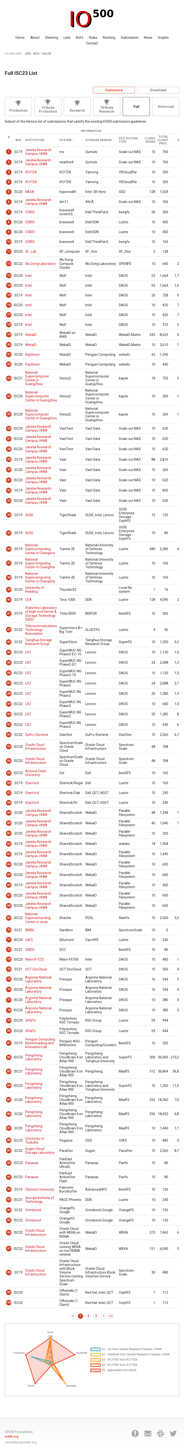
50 (9, 714)
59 (9, 812)
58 (9, 802)
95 (9, 1220)
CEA (28, 600)
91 (9, 1177)
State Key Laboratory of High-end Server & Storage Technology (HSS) (41, 613)
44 (9, 652)
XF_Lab (30, 251)
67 (9, 895)
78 (9, 1010)
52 (9, 734)
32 (9, 490)
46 (9, 672)
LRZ (28, 652)
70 (9, 929)
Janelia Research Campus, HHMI (38, 152)
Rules (93, 37)
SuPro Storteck (36, 735)
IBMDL (30, 930)
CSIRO (30, 212)
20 (9, 344)
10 (9, 241)
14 (9, 285)
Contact (92, 43)
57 (9, 792)
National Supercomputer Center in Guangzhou (41, 396)
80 (9, 1030)
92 (9, 1189)
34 (9, 514)
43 (9, 642)
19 (9, 334)
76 (9, 989)
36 (9, 549)
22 (9, 364)
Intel (28, 276)
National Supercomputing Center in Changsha (40, 549)
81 (9, 1043)
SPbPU (30, 1020)
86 (9, 1114)
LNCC (29, 940)
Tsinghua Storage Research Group (38, 642)
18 (9, 324)
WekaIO (31, 335)
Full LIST (46, 53)
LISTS (28, 53)
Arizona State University (35, 773)
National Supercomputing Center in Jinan (38, 918)
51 (9, 724)
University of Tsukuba (34, 1140)
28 (9, 449)
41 (9, 613)
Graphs (163, 37)
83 (9, 1071)
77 (9, 1000)
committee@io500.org (20, 1442)
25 (9, 414)
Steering (51, 37)
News (148, 37)
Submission (129, 37)
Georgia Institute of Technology (39, 1200)
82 (9, 1057)
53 (9, 746)
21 (9, 354)
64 (9, 864)
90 (9, 1163)
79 (9, 1020)
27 (9, 438)
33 (9, 500)
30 (9, 469)
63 (9, 854)
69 (9, 918)
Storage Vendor (98, 140)
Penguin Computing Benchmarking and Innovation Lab (40, 1043)
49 (9, 704)
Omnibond (33, 1210)
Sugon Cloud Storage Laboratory (40, 1151)
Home (20, 37)
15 (9, 295)
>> (111, 1316)
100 (8, 1302)
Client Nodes (150, 140)
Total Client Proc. (163, 140)
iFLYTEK (31, 172)
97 (9, 1248)
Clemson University (39, 1189)
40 (9, 599)
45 (9, 662)
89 (9, 1150)
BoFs (79, 37)
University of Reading (34, 589)
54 (9, 760)
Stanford (32, 783)
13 (9, 275)
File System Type (128, 140)
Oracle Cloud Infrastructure (35, 746)
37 (9, 563)
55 (9, 773)
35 (9, 533)
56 (9, 783)
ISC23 (36, 53)
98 (9, 1272)
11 (9, 251)
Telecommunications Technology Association (41, 629)
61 (9, 833)
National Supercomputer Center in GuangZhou (37, 378)
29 (9, 459)
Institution (34, 140)
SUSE (29, 515)
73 (9, 959)
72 (9, 949)
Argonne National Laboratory (38, 979)
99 (9, 1292)
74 (9, 969)
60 (9, 823)
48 (9, 693)
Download (158, 90)
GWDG (29, 950)
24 (9, 396)
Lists (66, 37)
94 (9, 1210)
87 (9, 1128)
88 (9, 1140)
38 (9, 577)
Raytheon (32, 354)
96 (9, 1232)
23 (9, 378)
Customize (114, 90)
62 (9, 843)
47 (9, 683)
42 (9, 629)
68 (9, 905)
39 (9, 589)
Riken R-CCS (34, 959)
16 (9, 305)
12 (9, 263)
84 (9, 1085)
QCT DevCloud (36, 969)
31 (9, 480)
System (65, 140)
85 (9, 1099)
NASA (29, 192)
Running (109, 37)
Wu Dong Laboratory (40, 264)
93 (9, 1199)
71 (9, 939)
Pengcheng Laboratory (33, 1057)
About (35, 37)
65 (9, 874)
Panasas (31, 1163)
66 (9, 885)
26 (9, 428)
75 (9, 979)
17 (9, 314)
